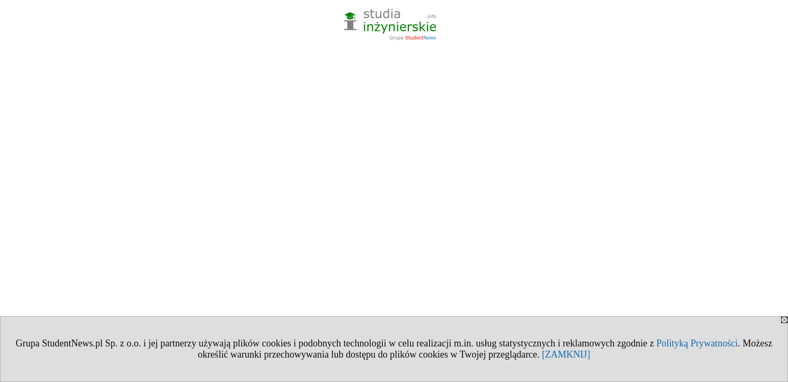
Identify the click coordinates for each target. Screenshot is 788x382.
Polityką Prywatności (697, 343)
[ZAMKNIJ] (566, 354)
